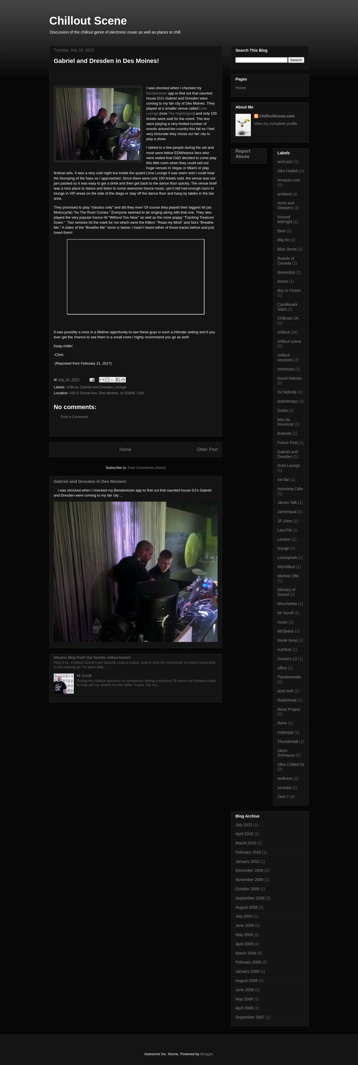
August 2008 (246, 980)
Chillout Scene (88, 21)
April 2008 (244, 1008)
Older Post (207, 449)
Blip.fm (283, 240)
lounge (120, 387)
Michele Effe (288, 576)
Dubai (282, 410)
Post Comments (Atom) (147, 468)
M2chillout (286, 567)
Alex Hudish (287, 171)
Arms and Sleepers (285, 205)
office (282, 668)
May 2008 (244, 999)
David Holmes (289, 378)
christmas (285, 369)
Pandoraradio (289, 677)
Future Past (287, 442)
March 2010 (245, 843)
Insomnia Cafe (290, 489)
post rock (285, 691)
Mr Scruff (84, 676)
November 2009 (249, 879)
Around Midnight (284, 219)
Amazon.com (288, 180)
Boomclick (286, 272)
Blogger (206, 1054)
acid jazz (285, 161)
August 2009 (246, 907)
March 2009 (245, 953)
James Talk (287, 502)
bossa (282, 281)
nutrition (284, 649)
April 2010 (244, 834)
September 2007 (250, 1017)
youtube (284, 787)
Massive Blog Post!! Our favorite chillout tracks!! (92, 657)
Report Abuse (242, 153)
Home (125, 449)
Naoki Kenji (287, 640)
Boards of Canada (285, 260)
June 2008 (244, 990)
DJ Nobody (287, 392)
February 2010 (248, 852)
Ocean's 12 (287, 659)
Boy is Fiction (289, 290)
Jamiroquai (286, 511)
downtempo (287, 401)
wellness (285, 778)
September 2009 (250, 898)
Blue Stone (287, 249)
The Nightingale (181, 113)
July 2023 (243, 825)
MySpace (285, 631)
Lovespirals (287, 557)
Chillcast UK (288, 318)
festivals (284, 433)
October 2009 (247, 889)
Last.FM (284, 530)
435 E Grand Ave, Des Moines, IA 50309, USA (106, 393)
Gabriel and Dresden (96, 387)
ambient (284, 194)
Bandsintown (156, 93)
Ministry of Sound (286, 592)
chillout (72, 387)
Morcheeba (287, 603)
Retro (282, 723)
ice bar (283, 479)
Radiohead (286, 700)
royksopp (285, 732)
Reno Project (288, 709)
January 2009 (247, 971)
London (284, 539)
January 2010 (247, 861)
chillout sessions (285, 357)
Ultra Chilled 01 (290, 764)
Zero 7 (283, 796)
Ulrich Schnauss (286, 753)
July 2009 (243, 916)
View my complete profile (275, 123)
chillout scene (289, 341)
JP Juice (284, 521)
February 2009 (248, 962)
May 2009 (244, 934)
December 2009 (249, 870)
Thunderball (287, 741)
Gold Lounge (288, 465)
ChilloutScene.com (277, 116)
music (282, 622)
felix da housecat (285, 422)
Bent (281, 231)
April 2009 (244, 944)
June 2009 (244, 925)
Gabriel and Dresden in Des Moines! (90, 481)
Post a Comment (74, 417)
